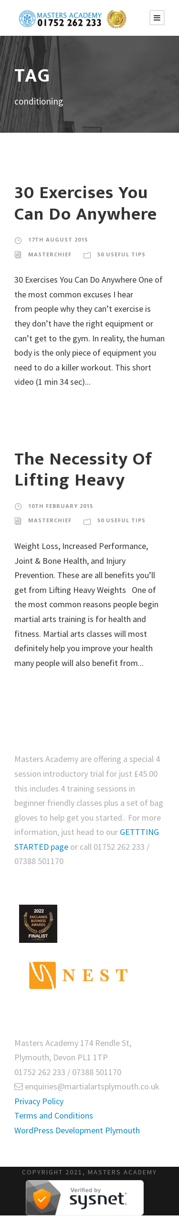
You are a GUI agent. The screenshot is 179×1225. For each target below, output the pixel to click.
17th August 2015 (58, 239)
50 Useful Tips (121, 254)
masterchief (50, 254)
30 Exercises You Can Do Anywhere (85, 203)
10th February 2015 (60, 505)
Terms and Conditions (53, 1115)
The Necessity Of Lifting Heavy (83, 469)
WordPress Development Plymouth (77, 1130)
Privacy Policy (38, 1101)
